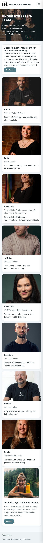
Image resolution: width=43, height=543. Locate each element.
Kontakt (9, 521)
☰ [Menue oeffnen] (39, 4)
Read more (10, 70)
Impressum (7, 535)
